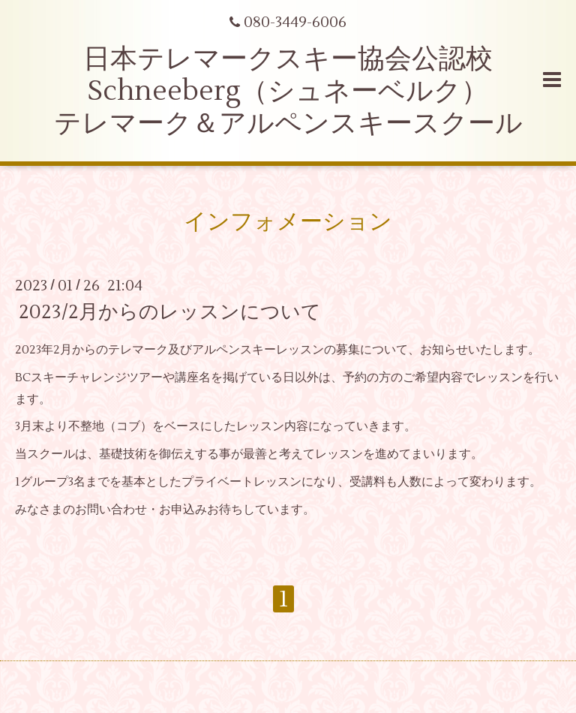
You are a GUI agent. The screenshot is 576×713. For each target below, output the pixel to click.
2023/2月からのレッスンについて (170, 312)
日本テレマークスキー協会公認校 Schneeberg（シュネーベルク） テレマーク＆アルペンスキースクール (288, 91)
